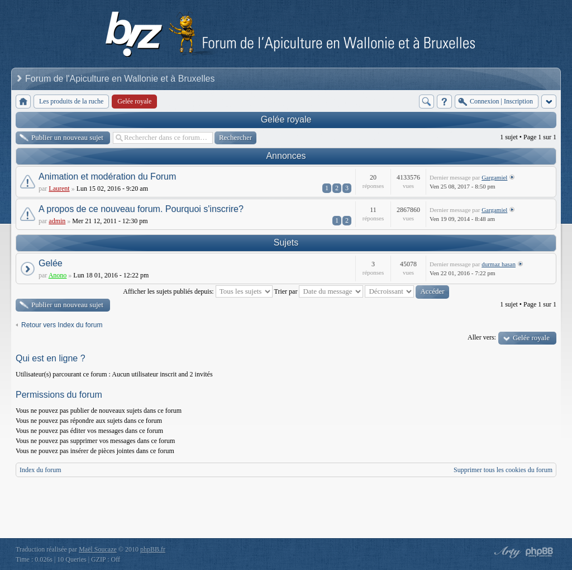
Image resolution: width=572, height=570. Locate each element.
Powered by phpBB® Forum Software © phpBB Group (539, 552)
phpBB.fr (152, 549)
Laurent (59, 188)
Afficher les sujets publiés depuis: (197, 291)
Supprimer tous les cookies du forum (503, 470)
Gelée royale (286, 119)
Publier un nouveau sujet (67, 137)
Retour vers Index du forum (61, 325)
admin (57, 221)
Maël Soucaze (98, 549)
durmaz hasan (499, 264)
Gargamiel (494, 177)
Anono (58, 275)
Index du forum (40, 470)
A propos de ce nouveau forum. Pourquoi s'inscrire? (141, 209)
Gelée (51, 263)
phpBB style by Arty (506, 552)
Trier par (319, 291)
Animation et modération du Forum (107, 176)
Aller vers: (482, 337)
